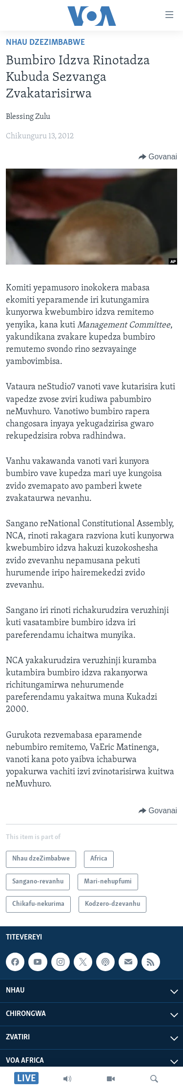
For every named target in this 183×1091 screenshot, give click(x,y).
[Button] (158, 157)
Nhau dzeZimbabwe (45, 42)
